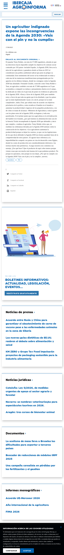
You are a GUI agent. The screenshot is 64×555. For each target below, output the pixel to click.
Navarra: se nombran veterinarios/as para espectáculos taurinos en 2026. (31, 403)
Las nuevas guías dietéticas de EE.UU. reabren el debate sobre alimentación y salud (30, 341)
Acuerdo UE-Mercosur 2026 (23, 498)
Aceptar (27, 550)
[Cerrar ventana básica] (60, 527)
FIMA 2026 (13, 511)
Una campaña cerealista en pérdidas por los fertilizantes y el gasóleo (30, 467)
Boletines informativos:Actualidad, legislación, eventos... (27, 283)
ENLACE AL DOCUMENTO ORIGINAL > (23, 59)
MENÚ (6, 8)
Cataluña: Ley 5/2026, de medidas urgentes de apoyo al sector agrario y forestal (29, 391)
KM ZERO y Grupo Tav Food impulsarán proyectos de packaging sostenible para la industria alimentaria (31, 355)
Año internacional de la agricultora (27, 505)
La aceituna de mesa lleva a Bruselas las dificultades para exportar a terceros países (30, 444)
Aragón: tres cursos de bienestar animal (30, 412)
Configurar (11, 550)
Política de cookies (14, 546)
